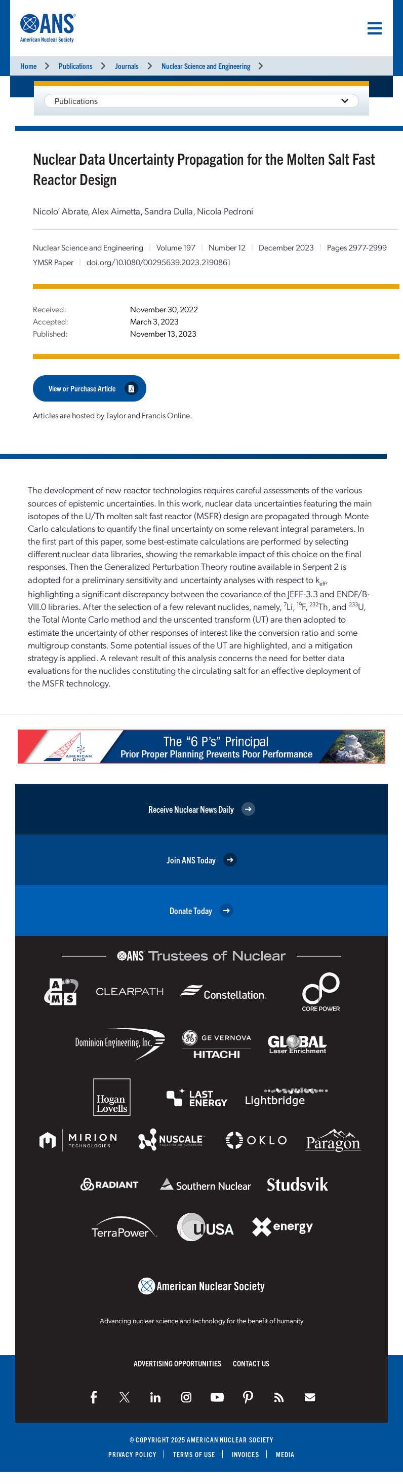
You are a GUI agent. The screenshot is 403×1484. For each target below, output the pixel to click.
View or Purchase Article (93, 388)
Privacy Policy (132, 1454)
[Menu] (375, 28)
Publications (76, 65)
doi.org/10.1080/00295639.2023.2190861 (158, 262)
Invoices (245, 1454)
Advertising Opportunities (177, 1363)
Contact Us (251, 1363)
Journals (127, 65)
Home (28, 65)
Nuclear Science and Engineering (206, 65)
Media (285, 1454)
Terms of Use (194, 1454)
